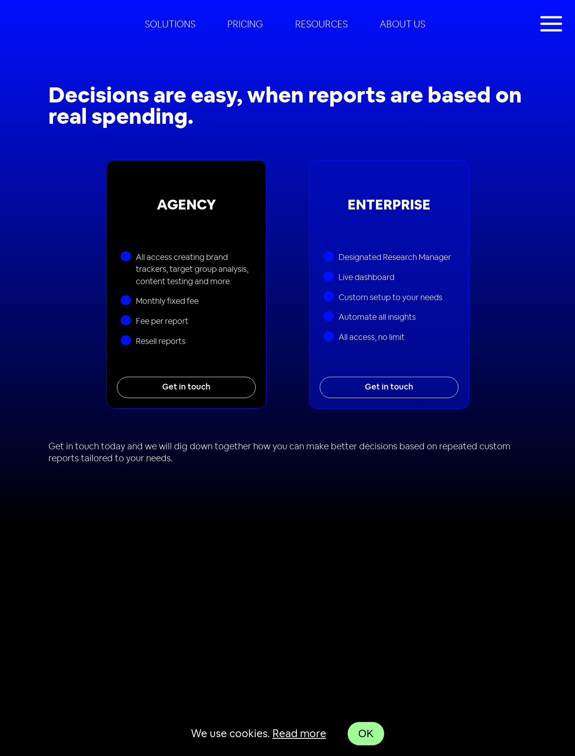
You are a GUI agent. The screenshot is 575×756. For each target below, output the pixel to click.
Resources (321, 25)
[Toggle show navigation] (551, 24)
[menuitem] (170, 24)
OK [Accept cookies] (366, 733)
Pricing (245, 25)
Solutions (170, 25)
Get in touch (186, 387)
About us (402, 25)
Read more (299, 734)
